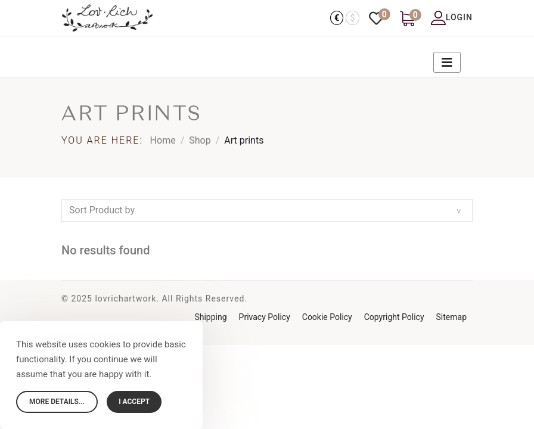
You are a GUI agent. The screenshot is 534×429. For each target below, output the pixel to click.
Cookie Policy (327, 317)
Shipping (210, 317)
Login (452, 18)
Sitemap (451, 317)
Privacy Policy (264, 317)
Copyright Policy (394, 317)
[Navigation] (441, 57)
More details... (57, 401)
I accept (134, 401)
